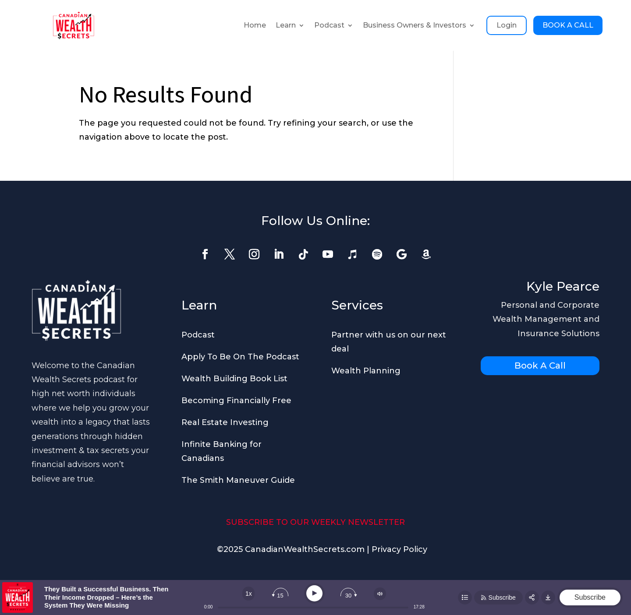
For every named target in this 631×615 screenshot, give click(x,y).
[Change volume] (380, 593)
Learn (286, 25)
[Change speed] (248, 594)
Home (255, 25)
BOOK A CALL (567, 25)
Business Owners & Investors (414, 25)
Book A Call (540, 365)
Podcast (329, 25)
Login (506, 25)
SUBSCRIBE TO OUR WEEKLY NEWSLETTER (315, 522)
